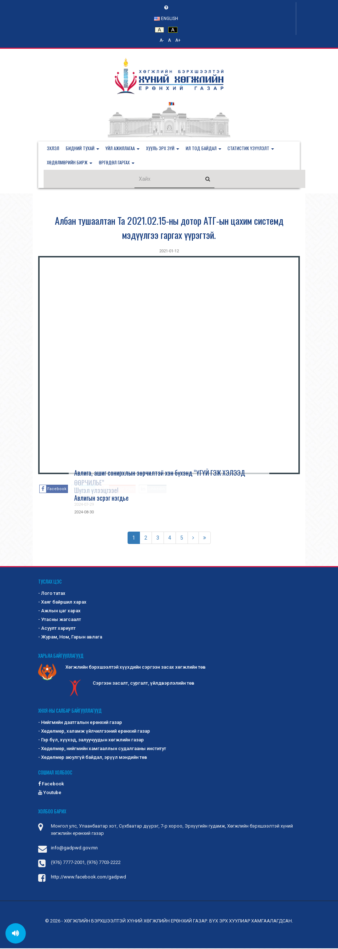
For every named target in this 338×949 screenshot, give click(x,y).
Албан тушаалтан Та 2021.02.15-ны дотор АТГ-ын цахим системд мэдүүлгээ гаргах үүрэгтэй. (169, 228)
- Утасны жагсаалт (59, 620)
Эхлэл (53, 148)
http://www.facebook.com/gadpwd (88, 877)
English (166, 18)
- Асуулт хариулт (57, 629)
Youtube (49, 793)
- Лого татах (51, 594)
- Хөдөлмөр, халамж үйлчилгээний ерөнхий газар (94, 731)
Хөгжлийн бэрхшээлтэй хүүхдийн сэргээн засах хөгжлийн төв (122, 668)
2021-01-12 (169, 251)
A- (162, 40)
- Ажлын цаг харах (59, 611)
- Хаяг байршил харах (62, 602)
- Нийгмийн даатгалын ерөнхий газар (80, 723)
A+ (178, 40)
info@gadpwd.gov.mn (74, 848)
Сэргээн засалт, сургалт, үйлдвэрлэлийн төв (129, 684)
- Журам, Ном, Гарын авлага (70, 637)
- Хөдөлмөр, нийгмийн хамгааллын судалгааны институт (102, 749)
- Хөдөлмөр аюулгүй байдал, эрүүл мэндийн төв (92, 758)
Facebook (51, 784)
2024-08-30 (84, 512)
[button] (83, 148)
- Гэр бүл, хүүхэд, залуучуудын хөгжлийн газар (91, 740)
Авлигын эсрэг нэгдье (101, 498)
